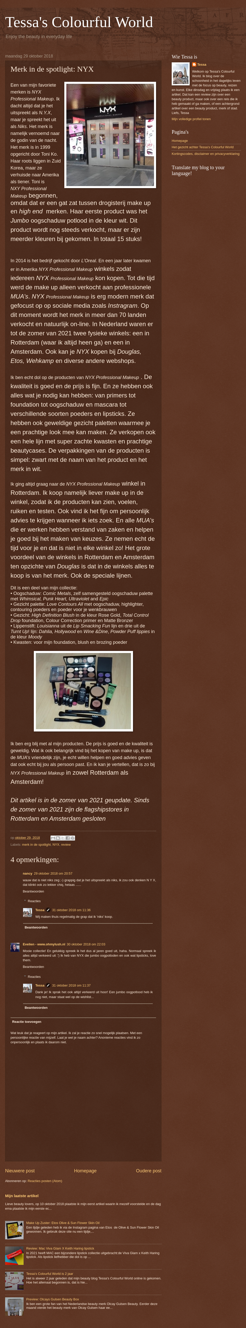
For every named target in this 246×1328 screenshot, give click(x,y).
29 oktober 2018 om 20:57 (53, 873)
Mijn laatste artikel (21, 1196)
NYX (56, 844)
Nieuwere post (20, 1170)
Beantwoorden (33, 891)
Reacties (34, 901)
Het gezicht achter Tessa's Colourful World (203, 147)
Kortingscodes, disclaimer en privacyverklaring (206, 154)
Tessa (40, 910)
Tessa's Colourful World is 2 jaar (49, 1274)
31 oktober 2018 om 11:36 (71, 910)
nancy (27, 873)
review (66, 844)
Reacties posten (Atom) (45, 1181)
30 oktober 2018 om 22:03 (86, 944)
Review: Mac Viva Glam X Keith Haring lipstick (60, 1248)
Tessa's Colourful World (79, 22)
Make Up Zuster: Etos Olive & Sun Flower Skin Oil (62, 1223)
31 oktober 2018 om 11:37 (71, 985)
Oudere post (148, 1170)
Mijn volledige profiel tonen (191, 119)
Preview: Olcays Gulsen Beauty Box (52, 1299)
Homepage (85, 1170)
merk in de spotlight (36, 844)
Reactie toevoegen (26, 1022)
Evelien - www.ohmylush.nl (44, 944)
